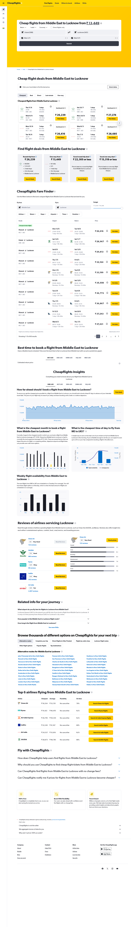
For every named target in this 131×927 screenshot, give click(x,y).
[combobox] (23, 27)
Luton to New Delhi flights (26, 679)
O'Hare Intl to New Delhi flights (62, 670)
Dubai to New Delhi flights (27, 667)
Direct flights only (58, 27)
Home (18, 69)
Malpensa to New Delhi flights (62, 682)
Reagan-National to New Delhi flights (64, 676)
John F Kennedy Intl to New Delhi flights (31, 656)
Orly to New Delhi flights (26, 676)
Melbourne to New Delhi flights (97, 679)
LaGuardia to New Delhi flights (97, 662)
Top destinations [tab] (56, 645)
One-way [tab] (61, 95)
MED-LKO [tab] (87, 358)
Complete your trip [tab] (42, 641)
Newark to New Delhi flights (27, 659)
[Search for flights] (3, 9)
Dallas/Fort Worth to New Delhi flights (99, 673)
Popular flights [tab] (41, 645)
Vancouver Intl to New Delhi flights (29, 662)
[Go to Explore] (3, 22)
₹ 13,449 (92, 23)
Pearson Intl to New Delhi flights (62, 656)
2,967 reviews (33, 591)
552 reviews (32, 579)
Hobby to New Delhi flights (95, 684)
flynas (30, 562)
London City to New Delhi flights (28, 682)
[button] (3, 3)
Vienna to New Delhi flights (27, 684)
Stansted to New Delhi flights (62, 664)
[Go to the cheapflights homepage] (15, 3)
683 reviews (32, 556)
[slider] (122, 208)
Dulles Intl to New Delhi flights (28, 670)
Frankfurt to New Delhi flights (96, 659)
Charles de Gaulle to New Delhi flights (64, 662)
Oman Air (31, 539)
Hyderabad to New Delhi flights (97, 676)
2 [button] (102, 336)
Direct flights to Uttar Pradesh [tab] (62, 641)
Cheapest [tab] (22, 95)
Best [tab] (31, 95)
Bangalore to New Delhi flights (62, 667)
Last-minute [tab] (49, 95)
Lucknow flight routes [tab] (101, 641)
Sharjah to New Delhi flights (96, 682)
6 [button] (115, 336)
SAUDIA (31, 550)
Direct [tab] (39, 95)
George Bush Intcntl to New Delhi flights (65, 684)
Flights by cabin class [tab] (83, 641)
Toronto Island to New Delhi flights (29, 664)
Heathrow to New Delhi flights (97, 656)
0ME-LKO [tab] (50, 384)
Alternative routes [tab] (25, 641)
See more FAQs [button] (54, 627)
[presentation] (101, 23)
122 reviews (32, 545)
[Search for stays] (3, 14)
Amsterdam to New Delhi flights (28, 673)
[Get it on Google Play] (105, 851)
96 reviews (32, 568)
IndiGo (30, 573)
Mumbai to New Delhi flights (96, 667)
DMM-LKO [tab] (69, 358)
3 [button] (106, 336)
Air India (31, 585)
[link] (30, 179)
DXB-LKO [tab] (60, 358)
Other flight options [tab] (25, 645)
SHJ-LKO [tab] (78, 358)
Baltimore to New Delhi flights (62, 679)
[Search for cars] (3, 18)
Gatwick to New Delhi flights (96, 664)
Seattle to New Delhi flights (61, 673)
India (24, 69)
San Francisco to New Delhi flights (63, 659)
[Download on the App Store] (105, 856)
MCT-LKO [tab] (50, 358)
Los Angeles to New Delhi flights (97, 670)
